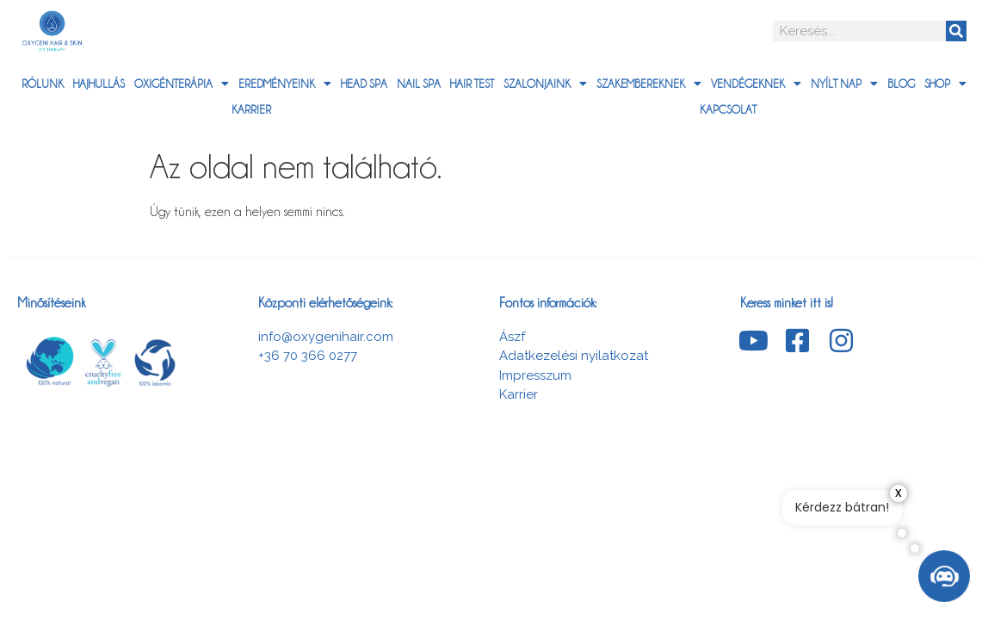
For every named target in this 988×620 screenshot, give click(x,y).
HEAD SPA (364, 84)
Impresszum (535, 375)
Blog (901, 84)
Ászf (512, 336)
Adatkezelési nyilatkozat (573, 355)
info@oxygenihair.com (325, 336)
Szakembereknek (648, 83)
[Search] (956, 31)
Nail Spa (419, 84)
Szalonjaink (545, 83)
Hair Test (472, 84)
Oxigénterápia (181, 83)
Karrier (251, 109)
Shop (945, 83)
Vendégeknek (756, 83)
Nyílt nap (844, 83)
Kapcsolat (728, 109)
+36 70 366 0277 (307, 355)
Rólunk (43, 84)
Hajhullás (99, 84)
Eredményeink (284, 83)
